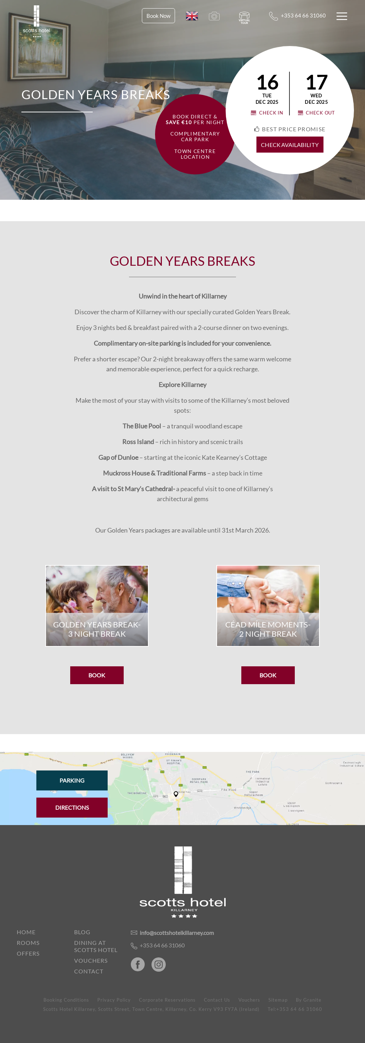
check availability (289, 144)
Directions (72, 807)
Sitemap (278, 1000)
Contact (88, 971)
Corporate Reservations (167, 1000)
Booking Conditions (66, 1000)
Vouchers (91, 960)
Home (26, 931)
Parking (72, 780)
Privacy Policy (114, 1000)
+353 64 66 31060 (297, 16)
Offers (28, 953)
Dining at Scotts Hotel (96, 946)
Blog (82, 931)
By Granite (309, 1000)
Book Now (158, 15)
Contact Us (217, 1000)
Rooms (28, 942)
